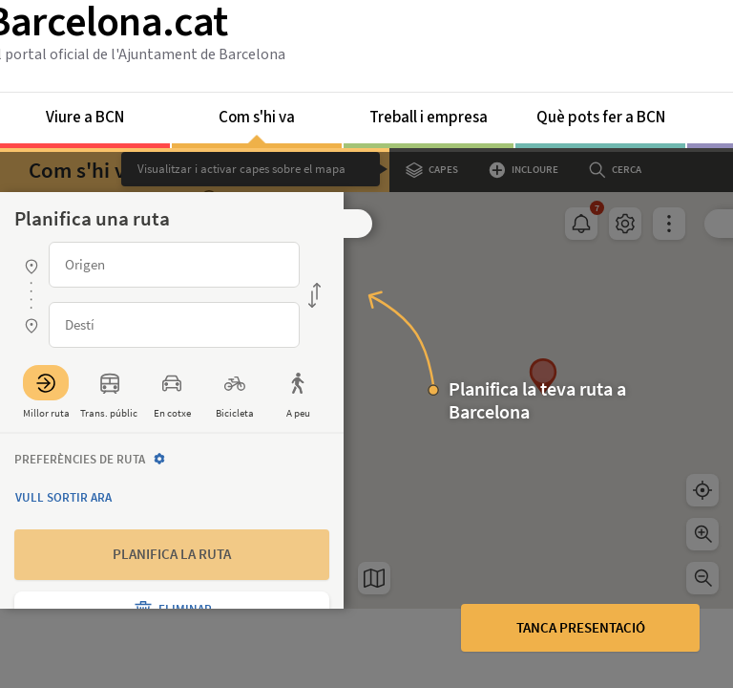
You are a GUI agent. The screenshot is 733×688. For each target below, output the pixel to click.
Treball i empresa (428, 117)
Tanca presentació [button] (580, 627)
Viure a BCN (85, 117)
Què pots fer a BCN (600, 117)
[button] (358, 223)
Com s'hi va (257, 124)
